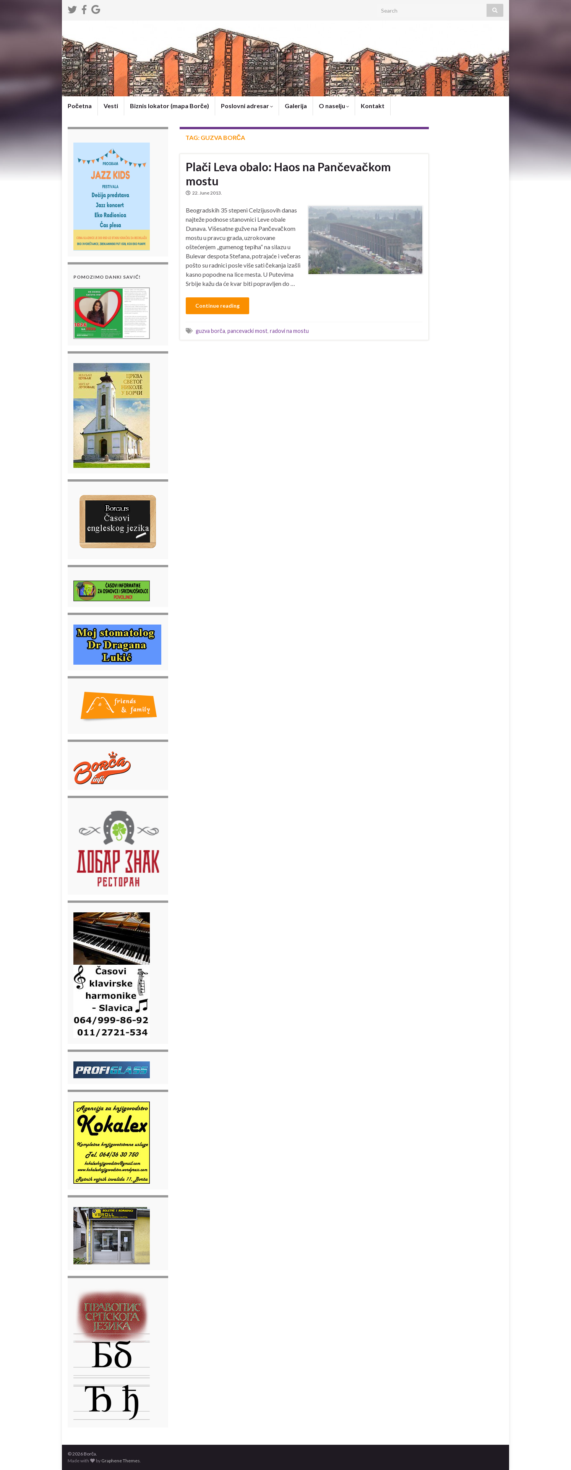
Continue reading (217, 305)
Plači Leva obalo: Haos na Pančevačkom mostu (288, 174)
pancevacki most (247, 331)
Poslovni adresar (247, 105)
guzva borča (210, 331)
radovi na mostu (289, 331)
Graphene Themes (120, 1461)
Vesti (111, 105)
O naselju (334, 105)
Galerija (296, 105)
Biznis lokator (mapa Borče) (169, 105)
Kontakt (372, 105)
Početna (80, 105)
